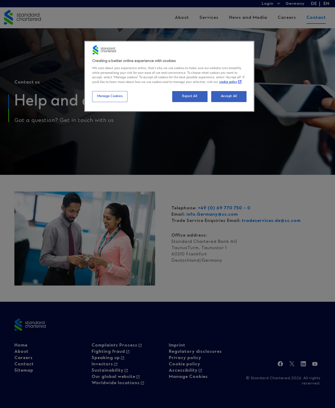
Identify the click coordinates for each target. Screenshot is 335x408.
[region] (169, 76)
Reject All (189, 96)
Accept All (229, 96)
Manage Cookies (110, 96)
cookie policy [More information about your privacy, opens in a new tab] (228, 82)
